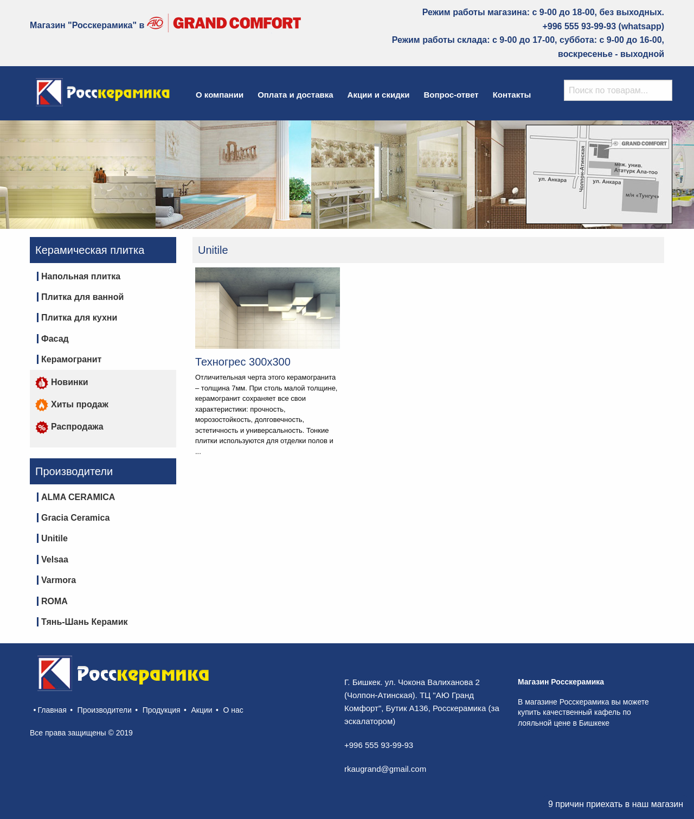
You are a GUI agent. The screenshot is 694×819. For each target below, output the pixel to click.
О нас (233, 710)
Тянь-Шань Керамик (84, 621)
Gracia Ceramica (75, 517)
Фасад (55, 338)
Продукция (162, 710)
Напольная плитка (80, 276)
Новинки (61, 382)
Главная (51, 710)
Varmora (58, 580)
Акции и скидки (379, 94)
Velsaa (54, 559)
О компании (219, 94)
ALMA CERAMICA (78, 497)
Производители (105, 710)
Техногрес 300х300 (243, 362)
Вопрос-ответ (450, 94)
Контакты (512, 94)
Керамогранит (71, 359)
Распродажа (69, 426)
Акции (202, 710)
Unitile (54, 538)
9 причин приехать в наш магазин (615, 804)
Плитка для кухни (79, 317)
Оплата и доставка (295, 94)
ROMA (54, 601)
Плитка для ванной (82, 297)
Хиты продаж (71, 404)
